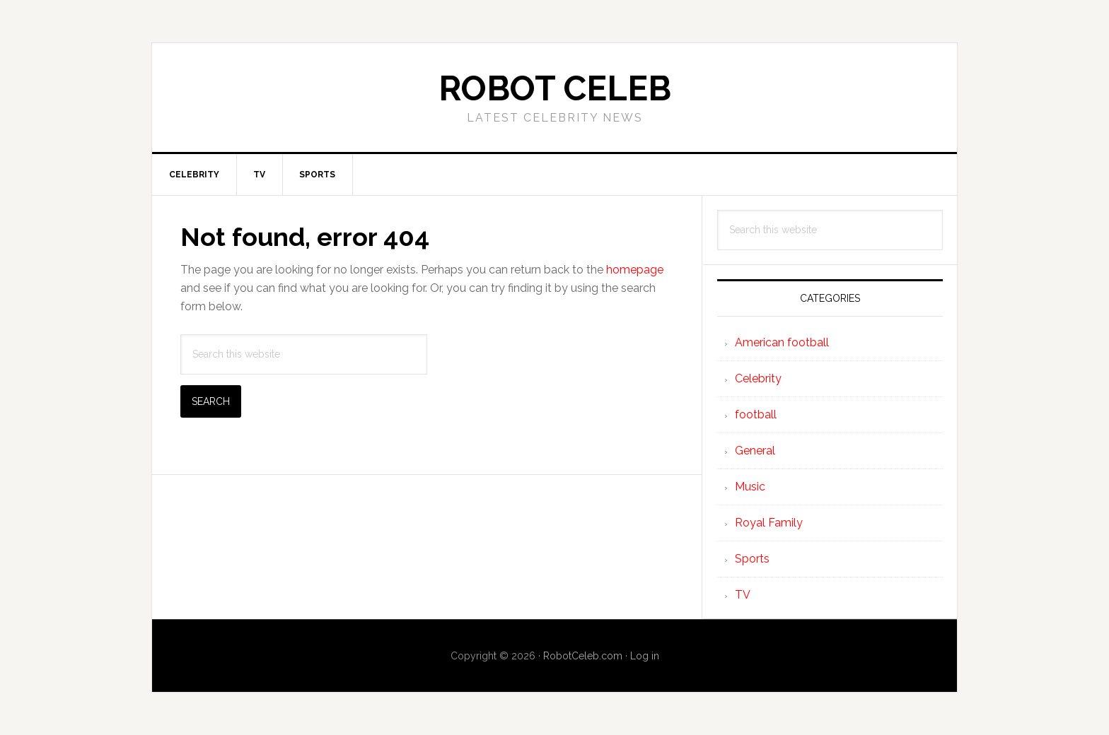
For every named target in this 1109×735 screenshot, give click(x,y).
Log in (644, 656)
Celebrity (758, 378)
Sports (752, 558)
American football (782, 342)
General (755, 450)
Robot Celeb (555, 88)
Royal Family (769, 522)
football (756, 414)
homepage (634, 269)
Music (750, 486)
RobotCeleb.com (582, 656)
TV (742, 594)
